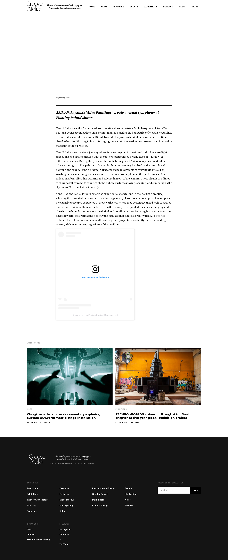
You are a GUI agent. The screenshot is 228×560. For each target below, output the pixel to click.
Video (29, 409)
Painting (31, 505)
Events (128, 488)
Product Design (100, 505)
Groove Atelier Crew (40, 423)
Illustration (131, 494)
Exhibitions (121, 409)
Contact (31, 534)
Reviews (129, 505)
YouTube (63, 544)
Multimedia (98, 499)
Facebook (64, 534)
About (30, 529)
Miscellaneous (66, 499)
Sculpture (32, 511)
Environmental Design (103, 488)
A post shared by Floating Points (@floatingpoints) (95, 315)
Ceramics (64, 488)
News (128, 499)
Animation (32, 488)
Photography (66, 505)
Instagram (65, 529)
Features (64, 494)
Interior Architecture (38, 499)
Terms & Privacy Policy (38, 539)
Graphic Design (100, 494)
